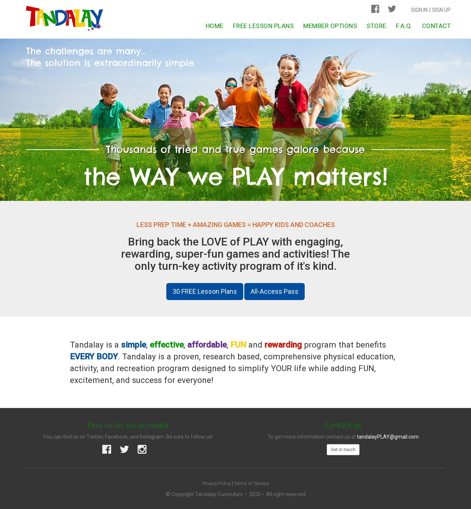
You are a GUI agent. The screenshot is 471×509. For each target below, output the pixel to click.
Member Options (330, 25)
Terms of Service (251, 483)
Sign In (419, 10)
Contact (436, 25)
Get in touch (343, 449)
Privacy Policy (216, 483)
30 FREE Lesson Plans (205, 291)
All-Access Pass (274, 291)
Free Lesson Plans (263, 25)
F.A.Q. (404, 25)
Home (214, 25)
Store (376, 25)
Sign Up (441, 10)
